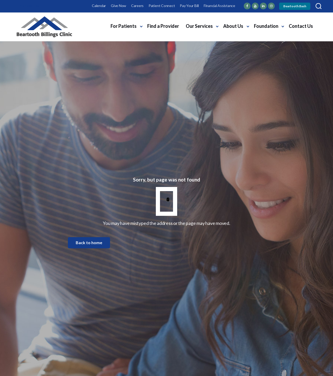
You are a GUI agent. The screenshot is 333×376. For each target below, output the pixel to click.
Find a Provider (163, 26)
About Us (233, 26)
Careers (137, 5)
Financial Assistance (219, 5)
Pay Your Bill (189, 5)
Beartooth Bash (294, 6)
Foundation (266, 26)
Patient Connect (162, 5)
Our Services (199, 26)
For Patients (124, 26)
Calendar (99, 5)
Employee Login (29, 5)
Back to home (89, 242)
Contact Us (301, 26)
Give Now (118, 5)
